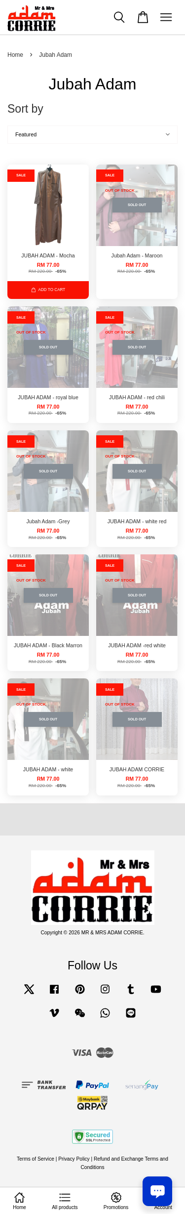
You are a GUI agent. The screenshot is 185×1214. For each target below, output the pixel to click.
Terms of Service (35, 1159)
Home (15, 54)
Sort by (25, 108)
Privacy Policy (73, 1159)
